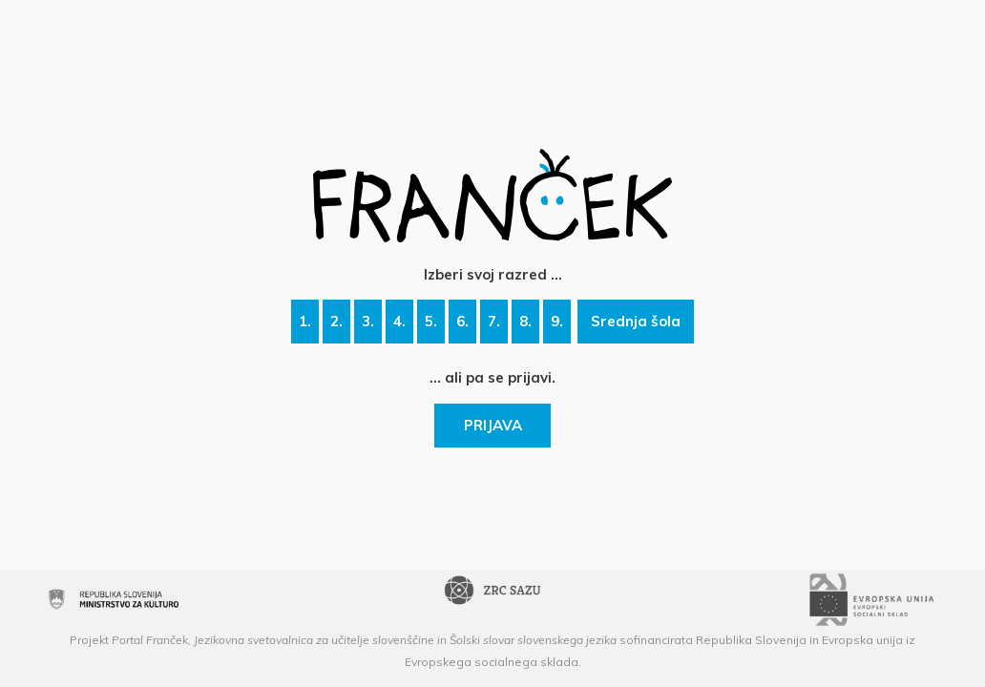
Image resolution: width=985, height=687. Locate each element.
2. (336, 321)
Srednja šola (636, 321)
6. (462, 321)
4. (399, 321)
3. (368, 321)
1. (305, 321)
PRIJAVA (493, 425)
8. (525, 321)
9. (557, 321)
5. (431, 321)
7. (494, 321)
